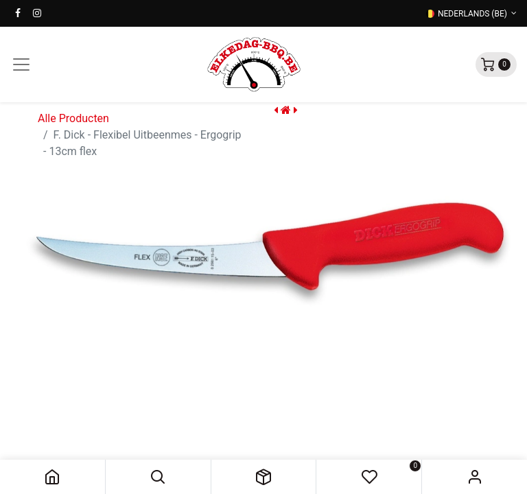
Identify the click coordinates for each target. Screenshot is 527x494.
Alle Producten (73, 118)
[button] (158, 477)
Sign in (474, 477)
